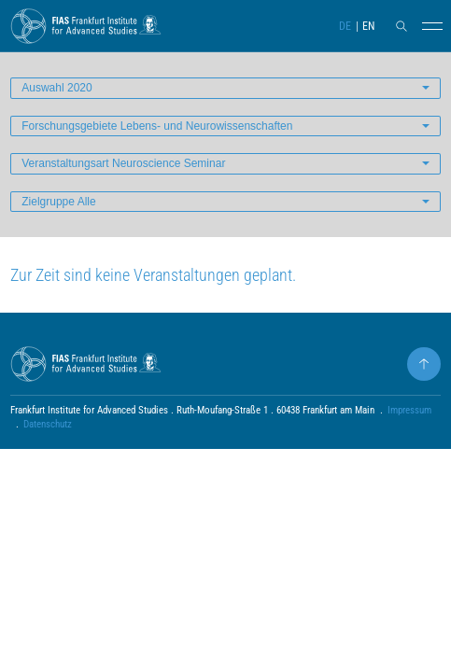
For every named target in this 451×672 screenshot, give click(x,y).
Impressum (409, 410)
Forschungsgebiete (156, 126)
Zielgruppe (58, 201)
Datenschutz (47, 424)
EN (368, 26)
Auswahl (56, 87)
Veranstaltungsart (123, 163)
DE (345, 26)
